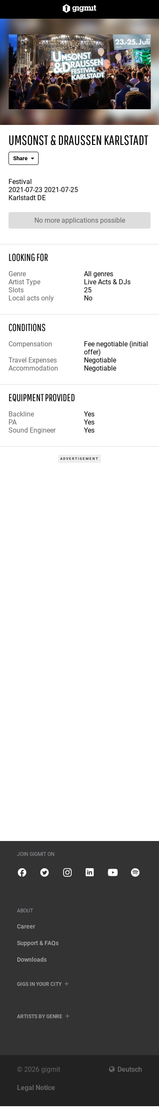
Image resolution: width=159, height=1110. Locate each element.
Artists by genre (39, 1016)
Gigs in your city (39, 984)
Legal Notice (36, 1088)
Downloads (32, 959)
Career (26, 926)
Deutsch (129, 1069)
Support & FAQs (38, 943)
